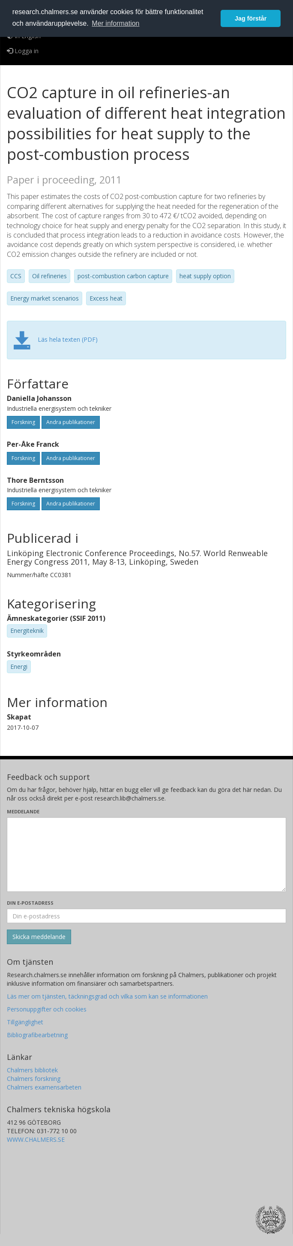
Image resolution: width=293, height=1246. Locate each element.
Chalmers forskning (33, 1078)
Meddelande (23, 811)
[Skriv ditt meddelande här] (146, 854)
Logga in (23, 51)
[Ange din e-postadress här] (146, 916)
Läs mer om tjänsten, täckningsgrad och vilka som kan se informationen (107, 996)
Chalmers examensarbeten (44, 1087)
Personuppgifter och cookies (47, 1009)
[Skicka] (39, 937)
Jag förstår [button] (250, 18)
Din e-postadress (30, 903)
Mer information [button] (115, 23)
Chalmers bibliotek (32, 1070)
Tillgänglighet (25, 1022)
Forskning (23, 422)
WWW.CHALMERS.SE (36, 1139)
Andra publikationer (70, 422)
